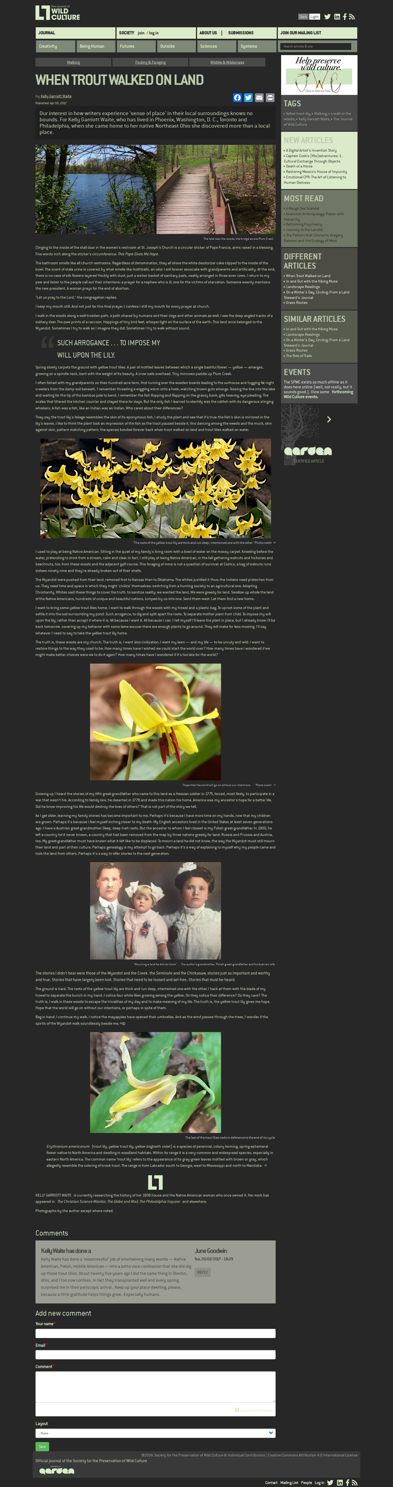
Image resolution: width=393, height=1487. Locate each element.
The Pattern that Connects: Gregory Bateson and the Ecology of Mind (313, 238)
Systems (249, 46)
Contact (271, 1482)
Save (42, 1446)
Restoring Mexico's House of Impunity (316, 171)
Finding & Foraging (150, 62)
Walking (73, 62)
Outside (167, 46)
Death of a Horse (299, 166)
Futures (127, 46)
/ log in (153, 33)
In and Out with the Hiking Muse (312, 281)
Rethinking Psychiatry (304, 224)
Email (40, 1345)
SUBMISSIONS (241, 33)
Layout (41, 1423)
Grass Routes (297, 302)
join (141, 33)
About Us (208, 33)
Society (126, 33)
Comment (43, 1366)
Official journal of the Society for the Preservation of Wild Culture (91, 1460)
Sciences (208, 46)
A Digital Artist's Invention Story (311, 150)
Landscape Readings (303, 286)
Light (315, 16)
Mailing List (289, 1482)
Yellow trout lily (298, 113)
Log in (319, 1482)
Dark (303, 16)
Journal (46, 33)
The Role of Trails (299, 355)
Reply (202, 1272)
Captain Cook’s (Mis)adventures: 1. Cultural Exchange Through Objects (313, 158)
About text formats (254, 1410)
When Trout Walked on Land (308, 275)
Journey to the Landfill (304, 229)
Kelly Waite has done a (66, 1251)
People (306, 1482)
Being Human (92, 46)
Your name (44, 1323)
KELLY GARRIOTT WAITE (53, 1195)
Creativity (48, 46)
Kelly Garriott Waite (56, 96)
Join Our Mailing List (300, 33)
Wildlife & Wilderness (227, 62)
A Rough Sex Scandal (302, 208)
